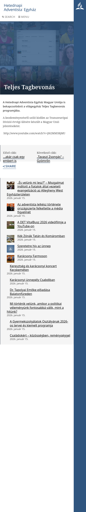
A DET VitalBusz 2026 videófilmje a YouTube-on (41, 224)
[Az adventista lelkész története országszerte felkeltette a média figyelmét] (10, 207)
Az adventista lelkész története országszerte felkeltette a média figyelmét (40, 208)
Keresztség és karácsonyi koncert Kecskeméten (33, 268)
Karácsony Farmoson (32, 256)
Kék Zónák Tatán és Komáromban (41, 236)
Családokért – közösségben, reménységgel (40, 335)
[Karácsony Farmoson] (10, 259)
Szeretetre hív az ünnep (34, 246)
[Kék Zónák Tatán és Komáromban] (10, 239)
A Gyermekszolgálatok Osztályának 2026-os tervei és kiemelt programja (39, 323)
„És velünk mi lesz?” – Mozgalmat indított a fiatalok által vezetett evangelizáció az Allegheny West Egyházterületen (35, 188)
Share (9, 166)
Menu (23, 17)
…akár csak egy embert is (14, 159)
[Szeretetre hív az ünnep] (10, 249)
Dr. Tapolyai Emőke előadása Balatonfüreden (30, 292)
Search (8, 17)
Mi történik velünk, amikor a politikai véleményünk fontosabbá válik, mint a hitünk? (35, 308)
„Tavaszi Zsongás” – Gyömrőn (50, 159)
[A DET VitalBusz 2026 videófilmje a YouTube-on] (10, 225)
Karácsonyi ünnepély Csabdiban (32, 280)
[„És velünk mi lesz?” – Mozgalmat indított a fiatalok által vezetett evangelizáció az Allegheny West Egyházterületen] (10, 185)
